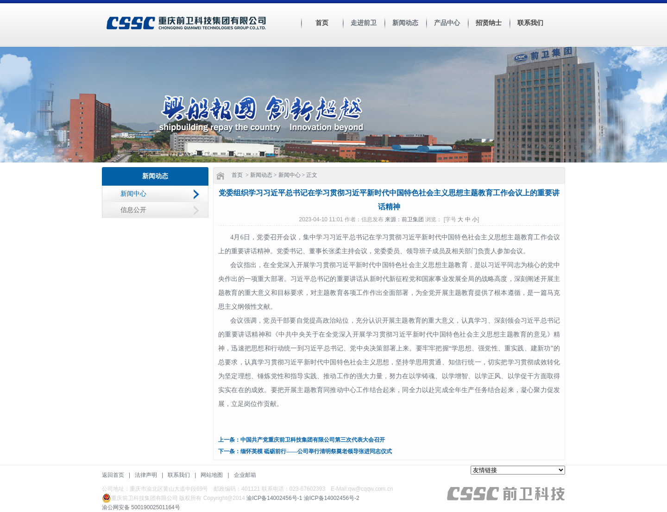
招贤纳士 (489, 22)
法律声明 (146, 475)
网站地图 (212, 475)
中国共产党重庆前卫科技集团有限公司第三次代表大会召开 (312, 440)
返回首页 (113, 475)
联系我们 (530, 22)
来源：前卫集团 (405, 219)
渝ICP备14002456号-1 (274, 498)
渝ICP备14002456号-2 (331, 498)
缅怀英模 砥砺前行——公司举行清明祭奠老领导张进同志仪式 (316, 451)
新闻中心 (133, 193)
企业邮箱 (245, 475)
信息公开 (133, 209)
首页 (321, 22)
